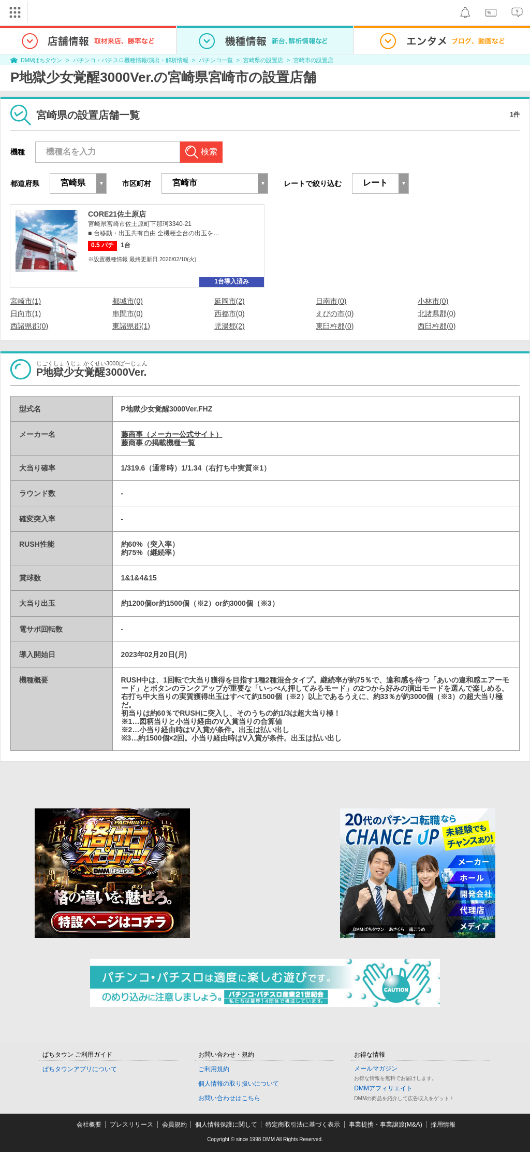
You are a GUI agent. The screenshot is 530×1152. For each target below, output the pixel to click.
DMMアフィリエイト (383, 1088)
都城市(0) (127, 301)
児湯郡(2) (229, 326)
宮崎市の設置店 (313, 60)
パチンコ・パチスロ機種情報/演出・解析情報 (130, 60)
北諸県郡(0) (436, 313)
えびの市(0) (335, 313)
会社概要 (89, 1124)
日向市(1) (25, 313)
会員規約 (174, 1124)
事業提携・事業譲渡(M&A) (385, 1124)
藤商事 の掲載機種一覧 (158, 442)
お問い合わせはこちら (229, 1098)
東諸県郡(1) (131, 326)
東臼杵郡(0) (335, 326)
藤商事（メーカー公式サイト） (172, 434)
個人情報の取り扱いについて (238, 1083)
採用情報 (443, 1124)
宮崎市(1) (25, 301)
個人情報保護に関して (226, 1124)
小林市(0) (433, 301)
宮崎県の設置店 (263, 60)
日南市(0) (331, 301)
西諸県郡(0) (29, 326)
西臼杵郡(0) (436, 326)
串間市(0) (127, 313)
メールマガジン (376, 1068)
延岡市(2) (229, 301)
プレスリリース (131, 1124)
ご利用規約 (213, 1069)
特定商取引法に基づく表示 (303, 1124)
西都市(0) (229, 313)
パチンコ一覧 (216, 60)
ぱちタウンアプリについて (79, 1069)
